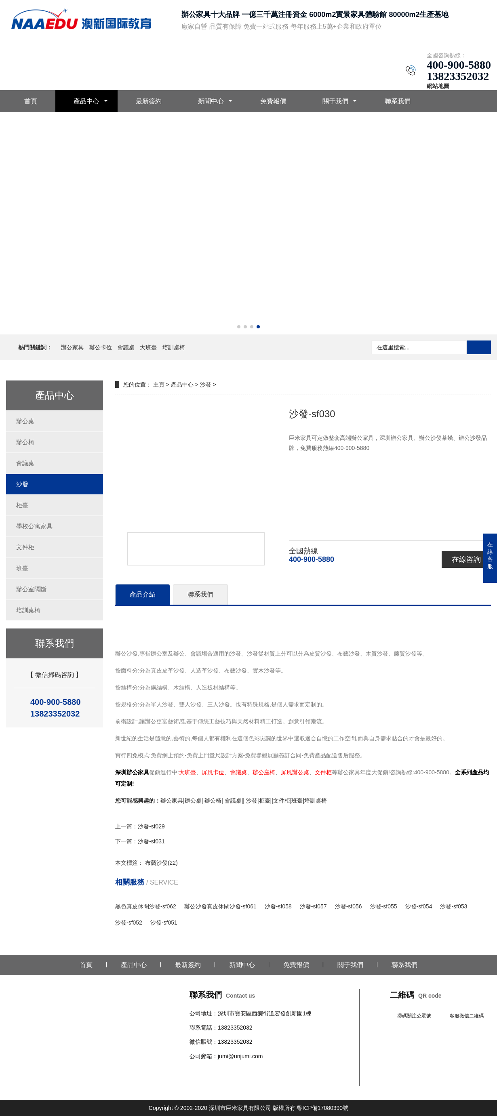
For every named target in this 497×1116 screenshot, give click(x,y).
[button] (238, 326)
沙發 (22, 484)
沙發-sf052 (128, 922)
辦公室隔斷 (31, 589)
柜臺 (22, 505)
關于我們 (335, 101)
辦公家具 (72, 347)
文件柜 (25, 547)
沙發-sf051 (163, 922)
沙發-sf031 (151, 841)
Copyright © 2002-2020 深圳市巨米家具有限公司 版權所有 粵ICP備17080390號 (248, 1108)
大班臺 (148, 347)
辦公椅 (25, 442)
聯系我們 (398, 101)
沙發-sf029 (151, 826)
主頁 (158, 384)
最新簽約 (149, 101)
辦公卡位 (100, 347)
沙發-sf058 (278, 906)
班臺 (22, 568)
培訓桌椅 (173, 347)
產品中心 (86, 101)
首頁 (30, 101)
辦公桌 (25, 421)
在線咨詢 (466, 559)
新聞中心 (211, 101)
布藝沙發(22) (161, 863)
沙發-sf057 (313, 906)
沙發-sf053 (453, 906)
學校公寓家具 (34, 526)
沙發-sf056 (348, 906)
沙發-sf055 (383, 906)
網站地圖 (438, 86)
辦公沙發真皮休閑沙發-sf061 (220, 906)
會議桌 (126, 347)
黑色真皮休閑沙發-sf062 (145, 906)
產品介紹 (143, 594)
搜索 (479, 347)
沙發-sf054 (418, 906)
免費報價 (273, 101)
